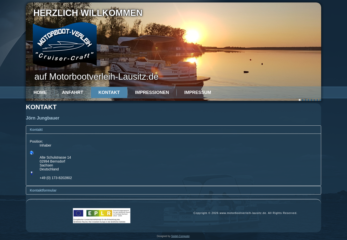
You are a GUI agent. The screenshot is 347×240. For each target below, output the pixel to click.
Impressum (197, 92)
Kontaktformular (43, 190)
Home (40, 92)
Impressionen (152, 92)
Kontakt (109, 92)
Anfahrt (72, 92)
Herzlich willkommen (87, 13)
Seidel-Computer (180, 236)
